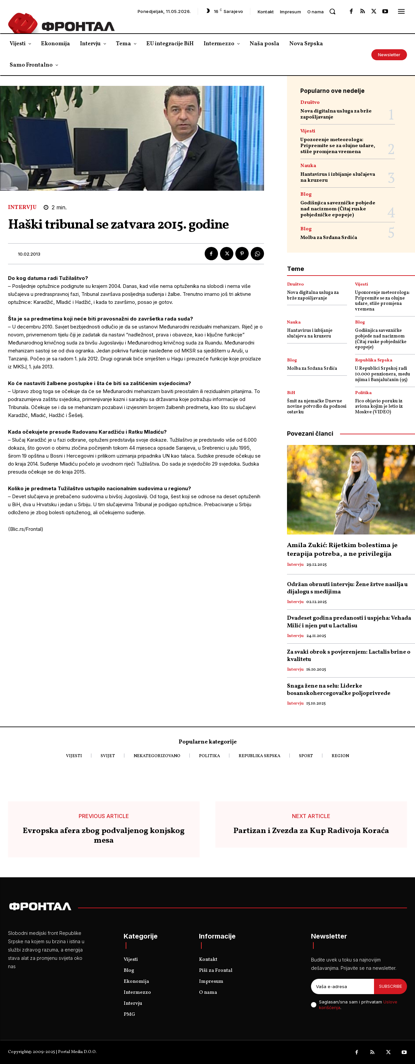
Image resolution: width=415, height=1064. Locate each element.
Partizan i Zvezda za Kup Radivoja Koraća (311, 831)
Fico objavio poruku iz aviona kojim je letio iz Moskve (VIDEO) (379, 407)
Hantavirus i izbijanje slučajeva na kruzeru (337, 177)
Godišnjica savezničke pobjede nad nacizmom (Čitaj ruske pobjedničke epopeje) (337, 209)
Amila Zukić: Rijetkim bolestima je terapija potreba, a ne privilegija (342, 550)
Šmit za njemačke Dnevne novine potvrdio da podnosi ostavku (316, 407)
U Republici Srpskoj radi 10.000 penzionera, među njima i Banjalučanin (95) (382, 374)
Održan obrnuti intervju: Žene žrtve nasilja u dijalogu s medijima (347, 588)
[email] (342, 986)
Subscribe (390, 986)
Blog (306, 194)
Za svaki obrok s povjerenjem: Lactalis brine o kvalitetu (348, 655)
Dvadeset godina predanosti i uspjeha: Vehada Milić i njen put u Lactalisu (349, 621)
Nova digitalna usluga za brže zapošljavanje (336, 114)
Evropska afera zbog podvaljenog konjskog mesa (104, 836)
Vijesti (307, 131)
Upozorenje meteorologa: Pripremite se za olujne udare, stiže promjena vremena (337, 145)
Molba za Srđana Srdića (328, 237)
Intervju (22, 207)
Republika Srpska (373, 360)
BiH (291, 393)
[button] (332, 11)
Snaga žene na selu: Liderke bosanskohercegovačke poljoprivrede (338, 689)
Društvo (310, 102)
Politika (363, 393)
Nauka (308, 165)
